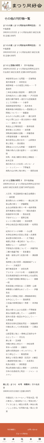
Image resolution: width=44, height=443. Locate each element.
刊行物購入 (11, 429)
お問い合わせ (32, 429)
